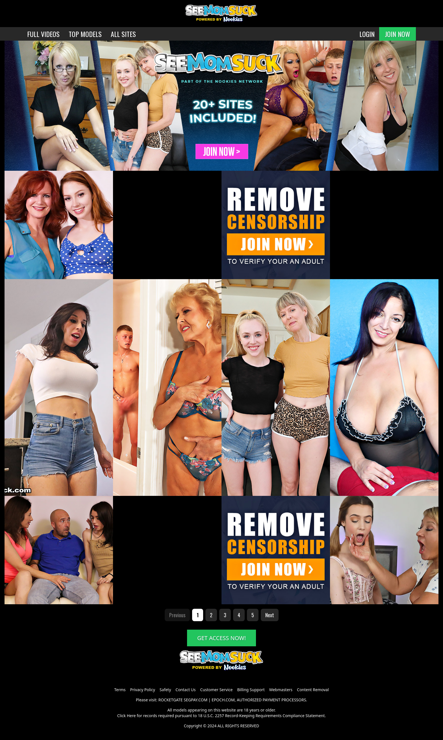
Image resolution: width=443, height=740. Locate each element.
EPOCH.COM (223, 699)
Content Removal (313, 689)
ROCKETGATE (170, 699)
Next (269, 615)
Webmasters (280, 689)
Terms (119, 689)
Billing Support (250, 689)
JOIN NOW (397, 34)
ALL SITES (123, 33)
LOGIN (367, 33)
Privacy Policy (142, 689)
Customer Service (216, 689)
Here (131, 715)
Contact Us (185, 689)
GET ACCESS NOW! (221, 638)
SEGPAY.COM (195, 699)
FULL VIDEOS (43, 33)
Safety (165, 689)
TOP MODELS (85, 33)
